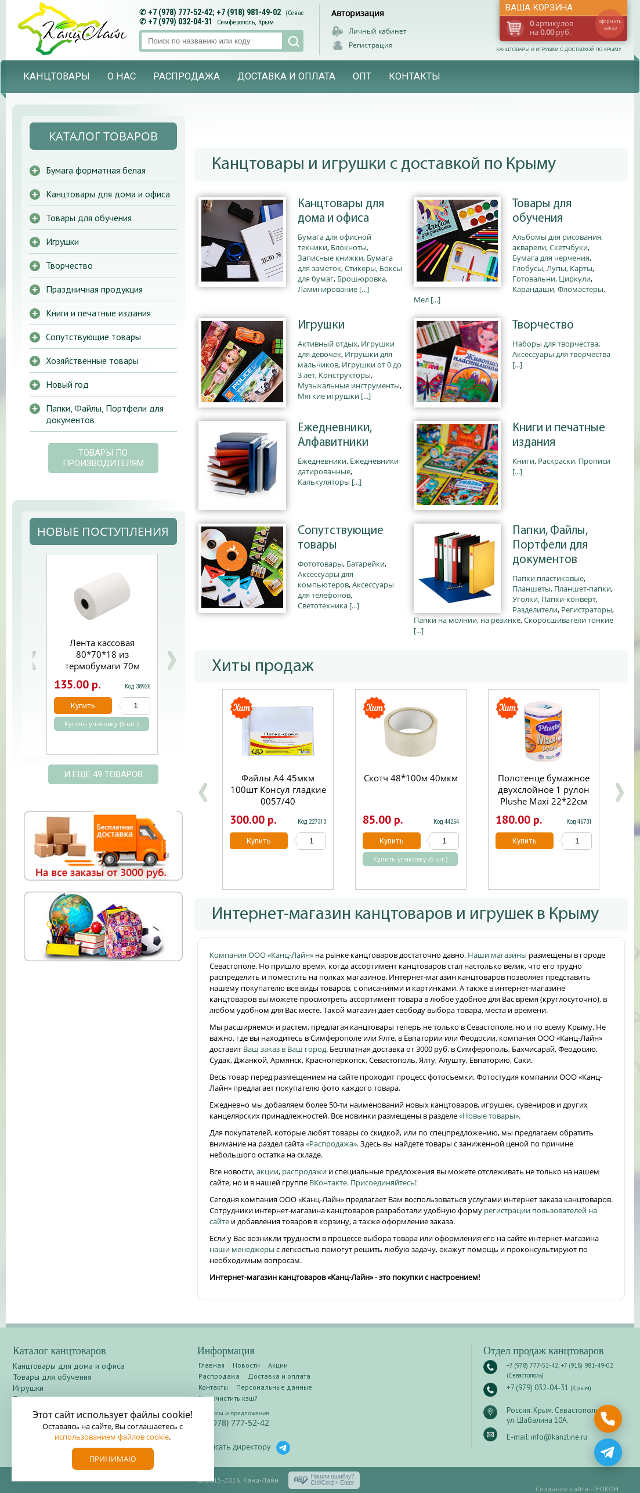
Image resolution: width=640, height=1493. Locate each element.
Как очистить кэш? (228, 1398)
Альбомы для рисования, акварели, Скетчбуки (557, 242)
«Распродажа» (331, 1143)
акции (267, 1171)
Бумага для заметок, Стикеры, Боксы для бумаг (350, 268)
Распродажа (186, 76)
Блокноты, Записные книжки (333, 252)
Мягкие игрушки (328, 396)
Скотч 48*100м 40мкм (411, 778)
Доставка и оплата (286, 76)
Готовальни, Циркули (551, 278)
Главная (211, 1365)
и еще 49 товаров (103, 774)
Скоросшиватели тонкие (568, 620)
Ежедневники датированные (348, 466)
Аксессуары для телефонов (346, 589)
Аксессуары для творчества (561, 354)
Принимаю (112, 1459)
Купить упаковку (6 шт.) (410, 859)
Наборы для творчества (555, 343)
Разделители (535, 609)
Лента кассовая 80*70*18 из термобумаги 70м (102, 654)
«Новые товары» (489, 1115)
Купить (259, 840)
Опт (362, 76)
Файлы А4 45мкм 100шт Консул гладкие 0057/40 (278, 789)
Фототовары (320, 563)
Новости (246, 1365)
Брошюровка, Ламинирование (343, 283)
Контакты (414, 76)
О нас (121, 76)
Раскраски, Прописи (574, 461)
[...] (364, 289)
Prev (32, 660)
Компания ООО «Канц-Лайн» (262, 955)
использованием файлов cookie (112, 1436)
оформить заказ (610, 24)
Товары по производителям (103, 458)
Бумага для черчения (551, 258)
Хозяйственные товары (92, 360)
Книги (523, 461)
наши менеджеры (242, 1249)
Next (171, 660)
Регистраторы (586, 609)
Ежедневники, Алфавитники (335, 435)
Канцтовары (56, 76)
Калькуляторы (324, 482)
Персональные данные (274, 1387)
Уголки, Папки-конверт (554, 599)
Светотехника (323, 605)
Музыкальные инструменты (349, 385)
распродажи (304, 1171)
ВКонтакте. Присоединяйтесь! (363, 1182)
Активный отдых (327, 343)
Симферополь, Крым (245, 22)
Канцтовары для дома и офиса (341, 211)
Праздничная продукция (94, 289)
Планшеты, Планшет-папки (561, 588)
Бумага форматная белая (96, 170)
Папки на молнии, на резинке (467, 620)
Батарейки (365, 563)
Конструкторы (345, 375)
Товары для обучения (542, 211)
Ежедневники (322, 461)
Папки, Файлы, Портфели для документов (550, 545)
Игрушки (321, 325)
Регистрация (371, 45)
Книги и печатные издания (558, 435)
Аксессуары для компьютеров (325, 579)
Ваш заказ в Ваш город (284, 1049)
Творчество (543, 325)
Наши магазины (498, 955)
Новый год (67, 384)
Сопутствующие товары (341, 538)
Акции (278, 1365)
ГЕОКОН (606, 1488)
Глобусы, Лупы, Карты (552, 268)
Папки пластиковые (548, 578)
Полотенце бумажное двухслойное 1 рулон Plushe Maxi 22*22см (544, 789)
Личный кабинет (378, 31)
